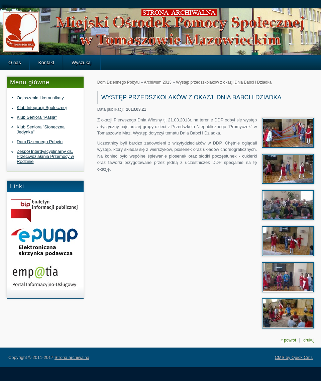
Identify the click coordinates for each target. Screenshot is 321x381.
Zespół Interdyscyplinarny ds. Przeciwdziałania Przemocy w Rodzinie (45, 156)
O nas (14, 62)
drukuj (308, 340)
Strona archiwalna (72, 357)
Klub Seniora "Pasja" (37, 117)
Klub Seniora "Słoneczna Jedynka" (41, 129)
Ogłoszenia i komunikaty (40, 97)
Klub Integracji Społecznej (42, 107)
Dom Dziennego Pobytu (40, 141)
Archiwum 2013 (158, 82)
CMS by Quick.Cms (294, 357)
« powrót (288, 340)
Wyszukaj (82, 62)
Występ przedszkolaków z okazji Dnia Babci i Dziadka (224, 82)
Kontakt (46, 62)
